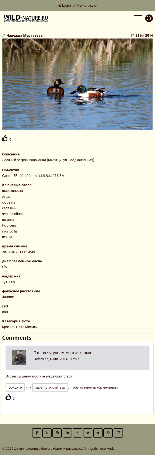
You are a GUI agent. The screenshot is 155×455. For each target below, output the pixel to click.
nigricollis (10, 231)
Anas (6, 196)
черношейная (13, 213)
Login (64, 5)
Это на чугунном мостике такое (63, 352)
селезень (9, 208)
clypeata (9, 202)
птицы (7, 237)
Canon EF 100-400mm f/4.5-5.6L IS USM (33, 175)
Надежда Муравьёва (24, 35)
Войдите (15, 387)
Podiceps (9, 225)
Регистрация (85, 5)
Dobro (39, 359)
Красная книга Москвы (19, 326)
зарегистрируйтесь (50, 387)
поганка (8, 219)
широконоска (12, 190)
